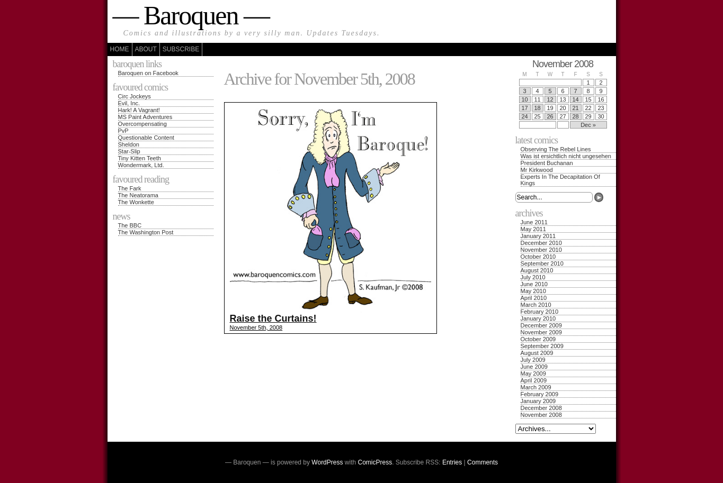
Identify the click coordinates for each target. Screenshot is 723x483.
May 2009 (533, 373)
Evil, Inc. (129, 103)
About (146, 49)
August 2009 (537, 353)
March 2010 (536, 305)
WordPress (327, 462)
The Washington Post (146, 232)
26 (550, 116)
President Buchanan (547, 163)
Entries (452, 462)
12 (550, 99)
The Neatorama (138, 195)
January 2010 (538, 318)
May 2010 (533, 291)
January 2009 (538, 401)
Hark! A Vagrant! (139, 110)
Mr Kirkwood (537, 170)
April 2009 (534, 380)
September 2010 (542, 263)
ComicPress (375, 462)
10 (524, 99)
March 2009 (536, 387)
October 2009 (538, 339)
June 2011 (534, 222)
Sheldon (128, 144)
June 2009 (534, 366)
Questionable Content (146, 137)
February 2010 (540, 311)
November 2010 (541, 250)
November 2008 (541, 415)
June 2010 (534, 284)
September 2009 (542, 346)
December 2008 (541, 408)
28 (575, 116)
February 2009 (540, 394)
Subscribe (181, 49)
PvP (123, 130)
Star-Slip (129, 151)
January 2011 (538, 236)
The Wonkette (136, 202)
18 (537, 108)
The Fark (129, 188)
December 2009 (541, 325)
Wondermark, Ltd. (141, 165)
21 (575, 108)
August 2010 (537, 270)
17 (524, 108)
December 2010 (541, 243)
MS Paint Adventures (145, 117)
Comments (482, 462)
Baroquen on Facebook (148, 73)
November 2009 (541, 332)
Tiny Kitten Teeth (139, 158)
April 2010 (534, 298)
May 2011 (533, 229)
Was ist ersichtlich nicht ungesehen (566, 156)
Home (119, 49)
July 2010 (533, 277)
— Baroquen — (191, 15)
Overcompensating (142, 124)
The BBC (130, 225)
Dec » (588, 125)
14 (575, 99)
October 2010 (538, 256)
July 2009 (533, 360)
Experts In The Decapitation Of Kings (560, 180)
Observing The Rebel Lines (556, 149)
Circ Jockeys (134, 96)
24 (524, 116)
